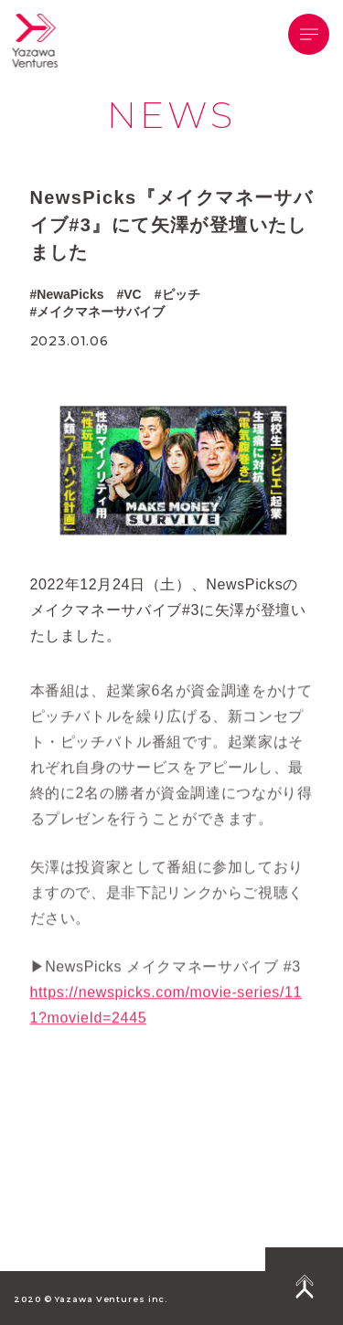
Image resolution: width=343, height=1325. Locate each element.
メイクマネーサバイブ (101, 312)
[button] (308, 34)
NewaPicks (70, 294)
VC (132, 294)
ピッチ (181, 294)
